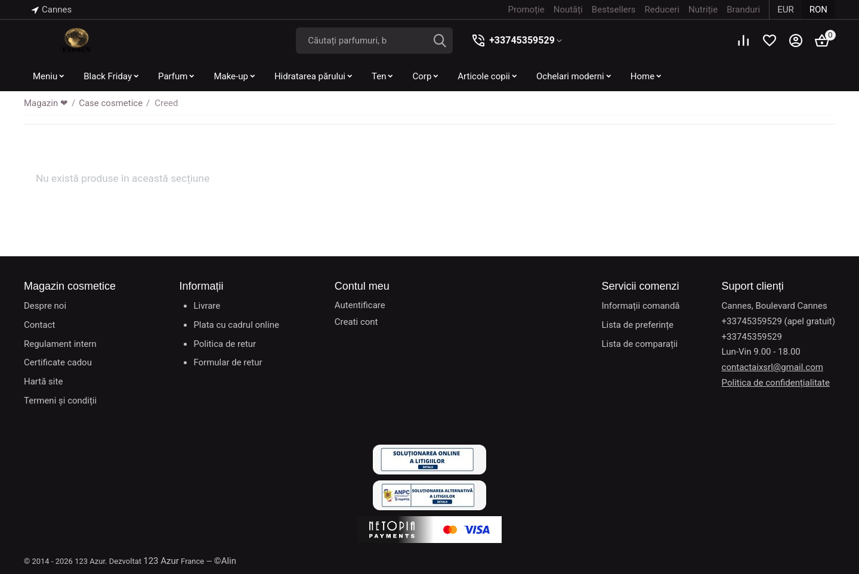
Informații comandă (640, 305)
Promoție (526, 9)
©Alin (225, 561)
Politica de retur (224, 344)
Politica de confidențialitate (776, 382)
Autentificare (360, 305)
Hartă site (43, 381)
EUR (785, 9)
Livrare (206, 305)
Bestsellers (614, 9)
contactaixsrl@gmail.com (772, 367)
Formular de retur (227, 362)
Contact (39, 324)
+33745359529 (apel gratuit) (778, 321)
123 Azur (161, 561)
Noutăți (568, 9)
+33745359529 (522, 40)
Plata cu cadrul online (236, 324)
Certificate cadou (58, 362)
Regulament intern (60, 344)
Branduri (743, 9)
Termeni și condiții (60, 400)
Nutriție (703, 9)
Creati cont (356, 322)
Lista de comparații (639, 344)
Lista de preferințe (637, 324)
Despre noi (45, 305)
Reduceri (662, 9)
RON (818, 9)
